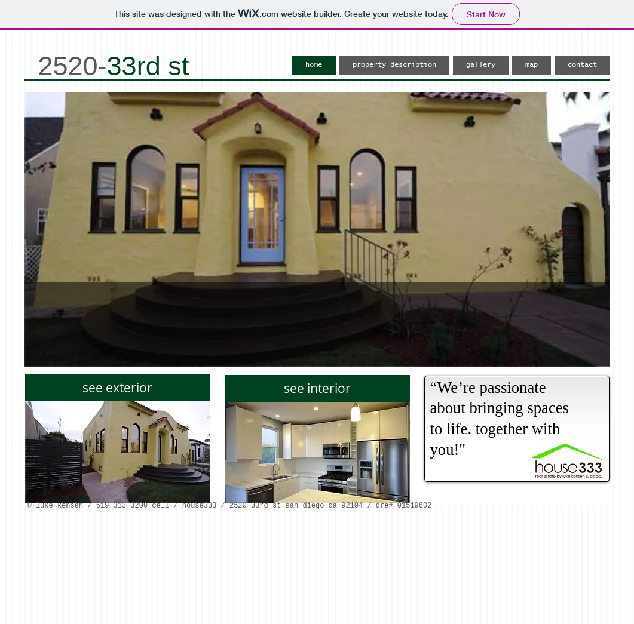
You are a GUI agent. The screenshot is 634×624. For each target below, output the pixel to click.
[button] (317, 229)
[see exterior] (117, 387)
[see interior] (317, 388)
